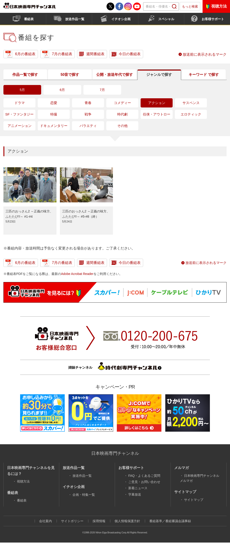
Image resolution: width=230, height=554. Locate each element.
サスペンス (191, 114)
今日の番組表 (130, 54)
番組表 (29, 19)
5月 (22, 101)
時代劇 (122, 126)
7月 (102, 101)
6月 (62, 101)
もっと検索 (190, 6)
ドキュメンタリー (53, 137)
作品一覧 (24, 80)
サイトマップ (193, 511)
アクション (156, 114)
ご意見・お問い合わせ (144, 493)
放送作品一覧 (74, 19)
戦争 (88, 126)
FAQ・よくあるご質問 (144, 487)
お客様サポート (213, 19)
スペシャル (166, 19)
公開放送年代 (113, 80)
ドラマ (19, 114)
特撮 (53, 126)
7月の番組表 (62, 54)
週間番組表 (95, 54)
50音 (69, 80)
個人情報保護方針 (127, 532)
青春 (88, 114)
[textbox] (161, 6)
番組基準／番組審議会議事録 (170, 532)
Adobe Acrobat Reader (77, 285)
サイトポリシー (72, 532)
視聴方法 (219, 6)
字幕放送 (134, 505)
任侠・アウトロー (156, 126)
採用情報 (99, 532)
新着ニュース (137, 499)
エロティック (191, 126)
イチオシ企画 (121, 19)
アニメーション (20, 137)
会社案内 (45, 532)
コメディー (122, 114)
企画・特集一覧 (83, 506)
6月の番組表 (25, 54)
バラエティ (88, 137)
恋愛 (53, 114)
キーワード (203, 80)
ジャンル (158, 80)
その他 (122, 137)
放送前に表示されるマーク (205, 54)
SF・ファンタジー (19, 126)
